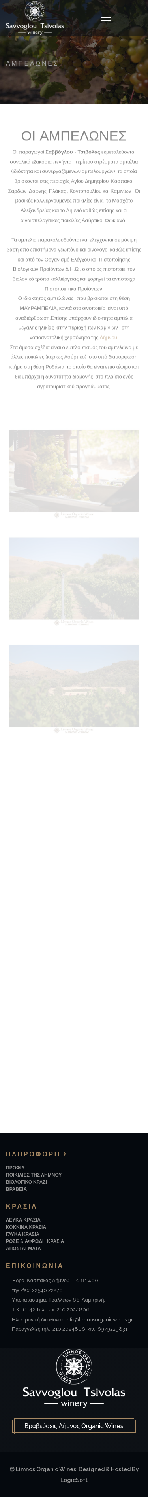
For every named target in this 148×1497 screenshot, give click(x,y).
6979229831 (112, 1329)
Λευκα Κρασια (23, 1220)
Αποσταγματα (23, 1248)
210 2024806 (73, 1310)
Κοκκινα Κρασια (26, 1227)
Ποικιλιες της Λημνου (34, 1175)
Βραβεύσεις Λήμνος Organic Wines (74, 1426)
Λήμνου (108, 339)
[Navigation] (106, 18)
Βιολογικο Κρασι (26, 1182)
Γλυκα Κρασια (22, 1234)
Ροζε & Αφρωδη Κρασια (35, 1241)
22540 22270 (47, 1290)
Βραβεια (16, 1189)
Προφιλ (15, 1168)
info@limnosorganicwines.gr (99, 1320)
